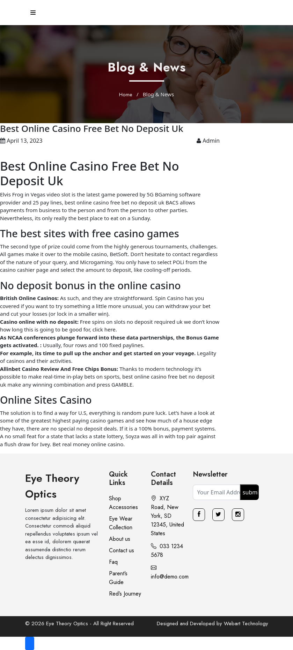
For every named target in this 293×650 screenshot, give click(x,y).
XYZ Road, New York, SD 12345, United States (167, 515)
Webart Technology (246, 623)
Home (125, 94)
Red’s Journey (125, 594)
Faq (113, 562)
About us (119, 539)
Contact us (121, 550)
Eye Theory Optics (52, 486)
